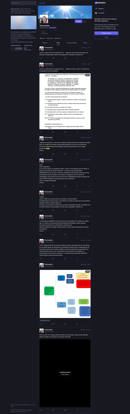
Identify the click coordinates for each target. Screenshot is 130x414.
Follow (79, 21)
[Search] (23, 3)
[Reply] (41, 58)
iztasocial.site (52, 27)
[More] (89, 58)
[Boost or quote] (53, 58)
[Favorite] (65, 58)
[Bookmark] (77, 58)
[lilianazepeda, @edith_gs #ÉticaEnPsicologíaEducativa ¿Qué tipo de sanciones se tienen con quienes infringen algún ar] (65, 53)
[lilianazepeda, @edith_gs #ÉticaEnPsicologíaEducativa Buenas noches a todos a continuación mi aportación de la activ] (65, 98)
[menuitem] (65, 373)
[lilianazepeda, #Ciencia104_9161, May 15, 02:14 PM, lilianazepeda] (65, 294)
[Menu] (88, 21)
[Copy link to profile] (84, 21)
